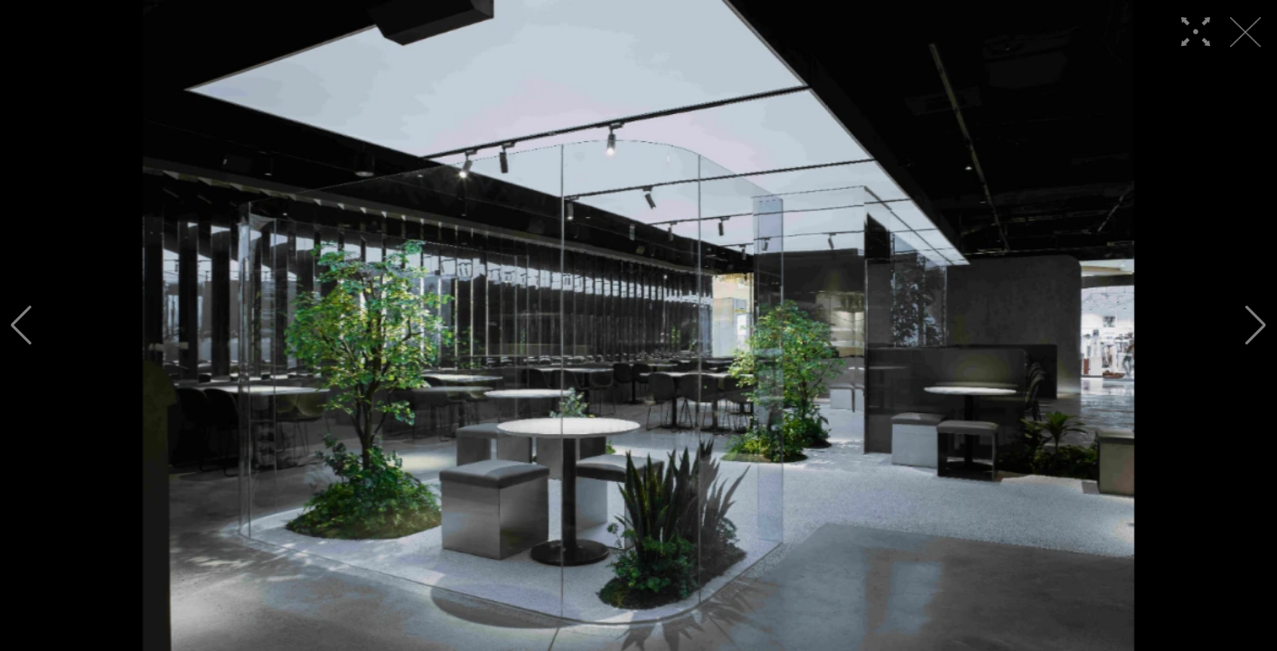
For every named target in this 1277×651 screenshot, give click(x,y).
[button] (21, 325)
